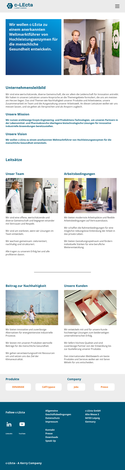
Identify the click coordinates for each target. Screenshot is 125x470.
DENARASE (18, 387)
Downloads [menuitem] (51, 437)
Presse (104, 387)
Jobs (76, 387)
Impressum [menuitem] (51, 421)
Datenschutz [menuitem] (52, 418)
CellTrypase (48, 387)
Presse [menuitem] (49, 433)
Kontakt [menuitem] (50, 429)
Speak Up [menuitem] (50, 440)
